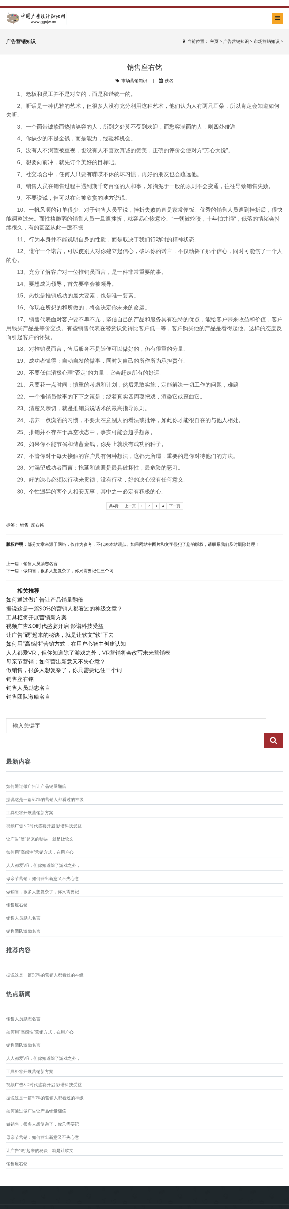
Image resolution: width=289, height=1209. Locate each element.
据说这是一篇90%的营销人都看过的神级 (45, 785)
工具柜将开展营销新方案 (36, 617)
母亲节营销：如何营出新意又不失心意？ (55, 661)
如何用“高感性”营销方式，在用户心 (40, 837)
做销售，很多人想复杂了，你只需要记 (42, 877)
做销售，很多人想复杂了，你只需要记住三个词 (68, 570)
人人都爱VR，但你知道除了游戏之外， (43, 850)
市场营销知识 (266, 41)
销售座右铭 (20, 679)
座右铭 (37, 525)
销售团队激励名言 (28, 696)
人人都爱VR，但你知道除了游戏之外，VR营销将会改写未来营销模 (88, 652)
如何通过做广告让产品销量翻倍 (44, 599)
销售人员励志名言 (40, 563)
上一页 (130, 506)
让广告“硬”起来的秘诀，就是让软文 (40, 824)
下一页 (174, 506)
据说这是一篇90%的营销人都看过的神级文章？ (64, 608)
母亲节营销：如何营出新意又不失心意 (42, 864)
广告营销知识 (236, 41)
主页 (214, 41)
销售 (24, 525)
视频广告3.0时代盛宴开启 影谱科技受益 (55, 626)
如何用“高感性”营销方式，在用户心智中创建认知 (66, 643)
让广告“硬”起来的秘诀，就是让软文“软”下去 (60, 635)
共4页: (114, 506)
